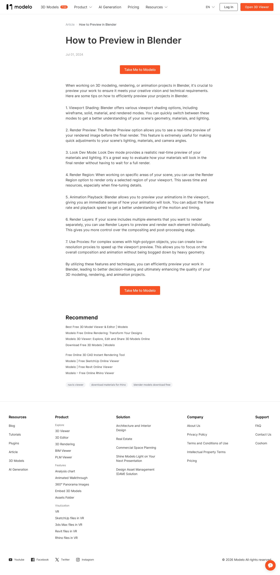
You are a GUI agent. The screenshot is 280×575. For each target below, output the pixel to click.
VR (57, 511)
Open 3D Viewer (257, 7)
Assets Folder (64, 497)
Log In (228, 7)
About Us (193, 425)
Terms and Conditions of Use (207, 443)
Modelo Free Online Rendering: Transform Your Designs (104, 333)
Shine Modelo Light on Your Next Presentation (135, 458)
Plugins (14, 443)
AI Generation (18, 469)
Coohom (261, 443)
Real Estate (124, 439)
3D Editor (61, 437)
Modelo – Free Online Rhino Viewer (90, 373)
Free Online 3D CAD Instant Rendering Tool (95, 355)
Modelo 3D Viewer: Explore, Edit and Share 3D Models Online (108, 339)
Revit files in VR (66, 531)
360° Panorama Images (72, 484)
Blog (12, 425)
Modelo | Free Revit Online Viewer (89, 367)
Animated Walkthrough (71, 478)
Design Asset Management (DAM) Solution (135, 472)
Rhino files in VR (66, 538)
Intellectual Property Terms (206, 452)
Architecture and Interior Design (133, 428)
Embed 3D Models (68, 491)
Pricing (192, 460)
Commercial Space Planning (136, 447)
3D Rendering (65, 444)
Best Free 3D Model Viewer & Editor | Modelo (97, 327)
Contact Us (263, 434)
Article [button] (70, 24)
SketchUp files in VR (69, 518)
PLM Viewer (63, 457)
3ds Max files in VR (68, 524)
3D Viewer (62, 431)
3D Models (16, 460)
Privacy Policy (197, 434)
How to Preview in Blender (97, 24)
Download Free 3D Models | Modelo (90, 345)
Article (13, 452)
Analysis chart (65, 471)
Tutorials (15, 434)
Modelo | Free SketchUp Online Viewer (92, 361)
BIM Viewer (63, 450)
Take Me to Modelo (140, 69)
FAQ (258, 425)
